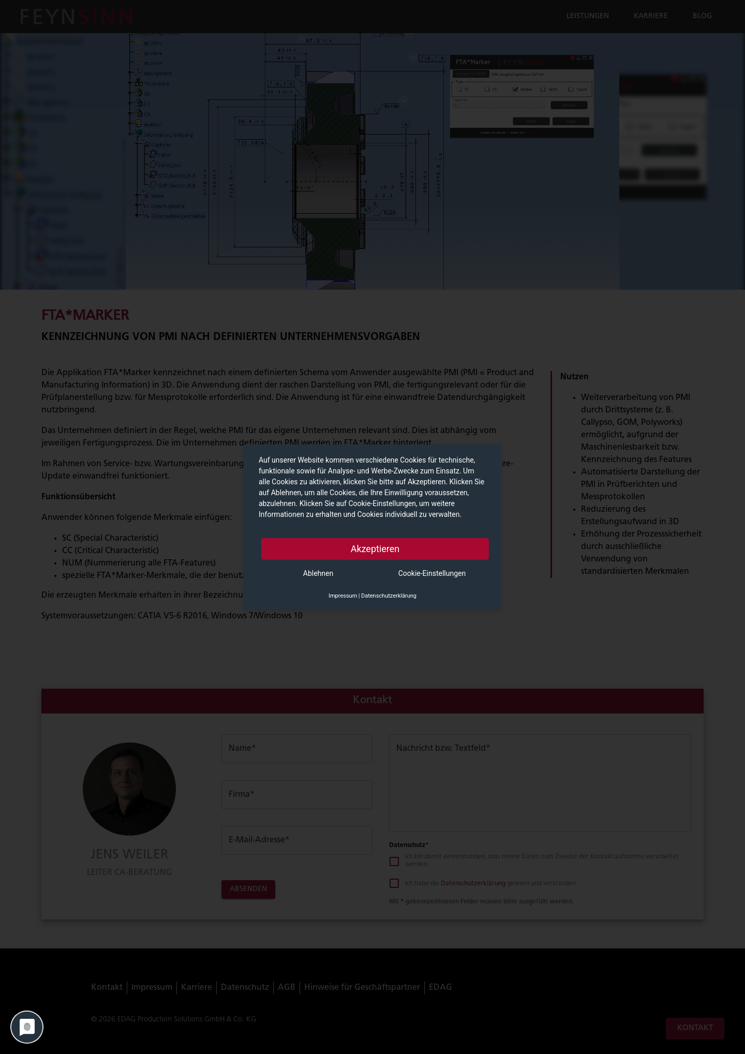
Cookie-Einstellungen (432, 573)
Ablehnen (318, 573)
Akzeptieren (375, 548)
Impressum (343, 595)
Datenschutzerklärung (388, 595)
